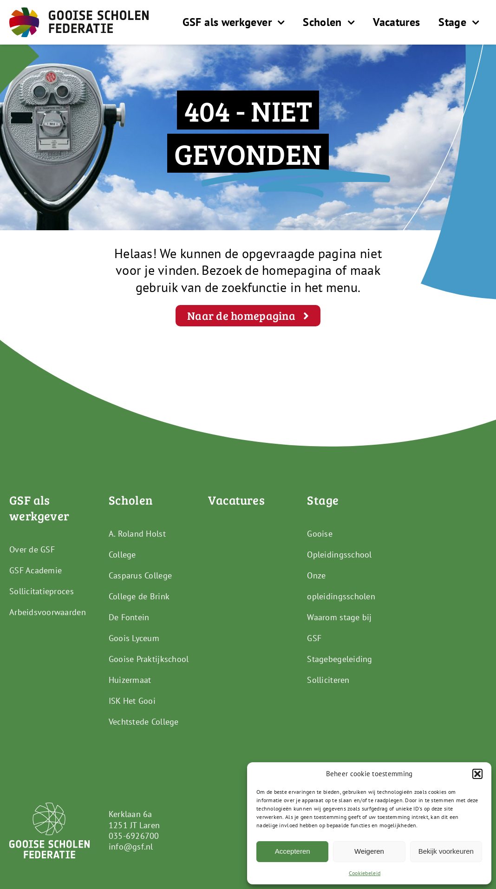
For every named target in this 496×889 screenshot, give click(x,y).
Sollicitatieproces (41, 591)
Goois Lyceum (134, 638)
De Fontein (129, 617)
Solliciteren (328, 680)
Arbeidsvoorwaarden (47, 612)
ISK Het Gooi (132, 700)
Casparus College (140, 575)
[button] (477, 774)
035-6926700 (134, 836)
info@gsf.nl (131, 846)
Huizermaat (130, 680)
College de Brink (139, 596)
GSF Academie (35, 570)
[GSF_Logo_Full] (79, 11)
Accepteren (292, 851)
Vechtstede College (144, 721)
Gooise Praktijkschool (149, 659)
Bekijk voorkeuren (446, 851)
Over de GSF (32, 549)
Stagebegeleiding (339, 659)
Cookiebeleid (364, 873)
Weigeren (369, 851)
